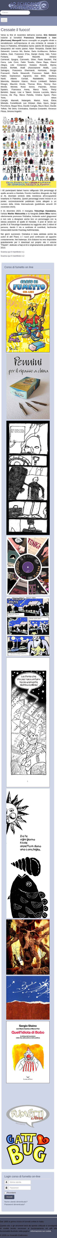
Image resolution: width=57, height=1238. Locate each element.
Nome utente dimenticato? (16, 1202)
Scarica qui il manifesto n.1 (12, 252)
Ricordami (11, 1192)
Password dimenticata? (14, 1204)
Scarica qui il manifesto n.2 (12, 256)
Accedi (9, 1197)
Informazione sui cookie (40, 1231)
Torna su (53, 1235)
